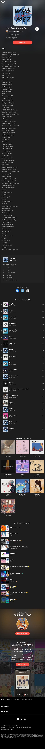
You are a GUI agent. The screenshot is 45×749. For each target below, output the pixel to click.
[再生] (37, 29)
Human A (8, 270)
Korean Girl (37, 494)
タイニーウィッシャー (37, 455)
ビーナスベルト (22, 494)
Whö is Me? (13, 258)
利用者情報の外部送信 (26, 727)
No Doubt (8, 455)
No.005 (8, 267)
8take (8, 494)
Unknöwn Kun (18, 31)
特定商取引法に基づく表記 (7, 729)
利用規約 (3, 727)
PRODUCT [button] (5, 706)
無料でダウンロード (22, 664)
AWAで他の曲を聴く (22, 633)
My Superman (9, 277)
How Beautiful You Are (27, 699)
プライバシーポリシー (13, 727)
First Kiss (8, 275)
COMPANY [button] (5, 712)
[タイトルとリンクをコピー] (27, 290)
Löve (22, 455)
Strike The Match (8, 474)
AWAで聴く (22, 42)
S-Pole (37, 474)
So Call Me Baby (10, 272)
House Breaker (7, 513)
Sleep (22, 474)
